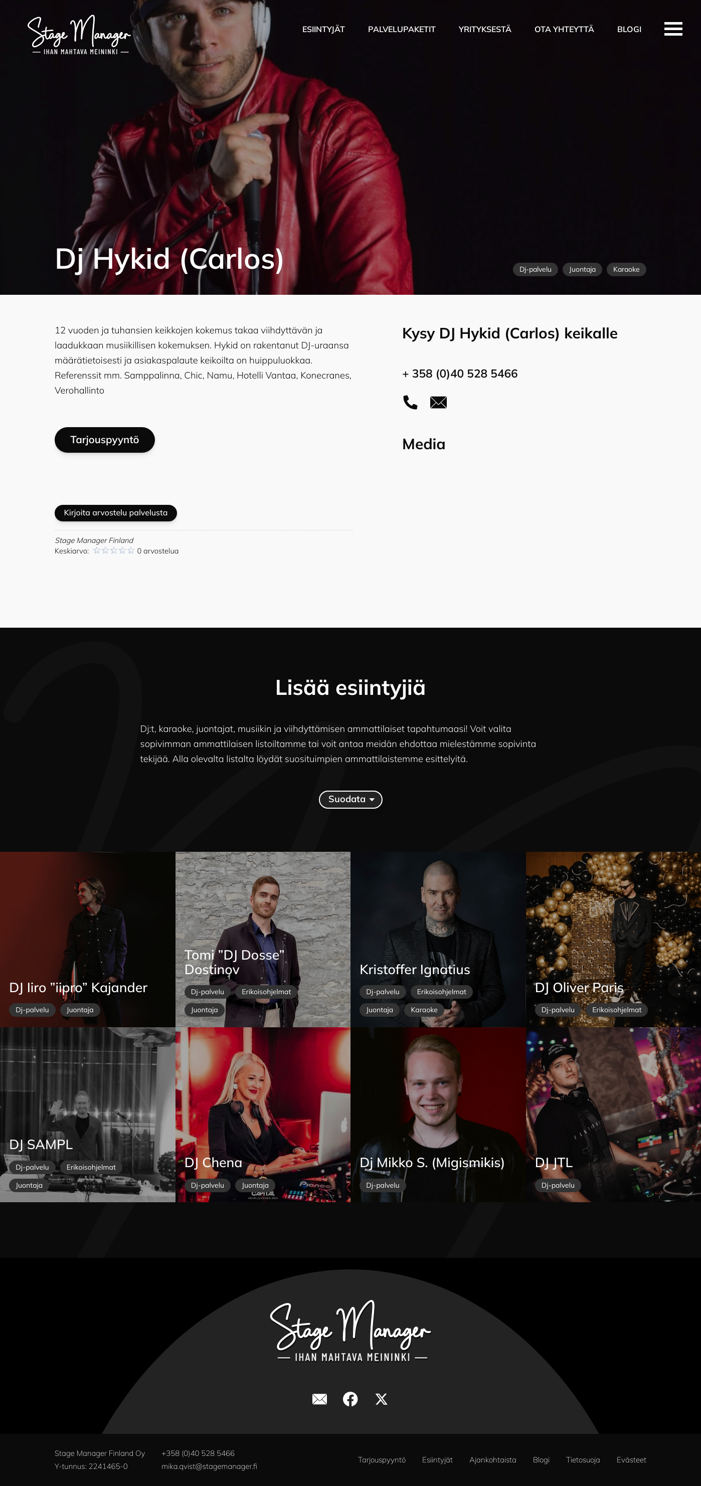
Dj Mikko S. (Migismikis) (432, 1162)
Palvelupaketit (402, 29)
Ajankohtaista (492, 1459)
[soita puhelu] (410, 402)
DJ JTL (554, 1162)
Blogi (629, 29)
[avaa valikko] (673, 28)
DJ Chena (214, 1162)
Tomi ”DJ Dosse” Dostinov (235, 962)
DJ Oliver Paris (579, 987)
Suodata (351, 799)
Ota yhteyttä (564, 29)
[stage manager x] (382, 1399)
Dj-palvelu (535, 269)
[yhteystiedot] (438, 402)
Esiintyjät (323, 29)
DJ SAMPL (41, 1144)
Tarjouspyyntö (104, 439)
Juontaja (582, 269)
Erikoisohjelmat (266, 991)
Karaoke (626, 269)
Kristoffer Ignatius (415, 969)
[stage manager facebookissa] (350, 1399)
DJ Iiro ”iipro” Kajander (78, 987)
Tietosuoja (583, 1459)
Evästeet (631, 1459)
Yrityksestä (485, 29)
